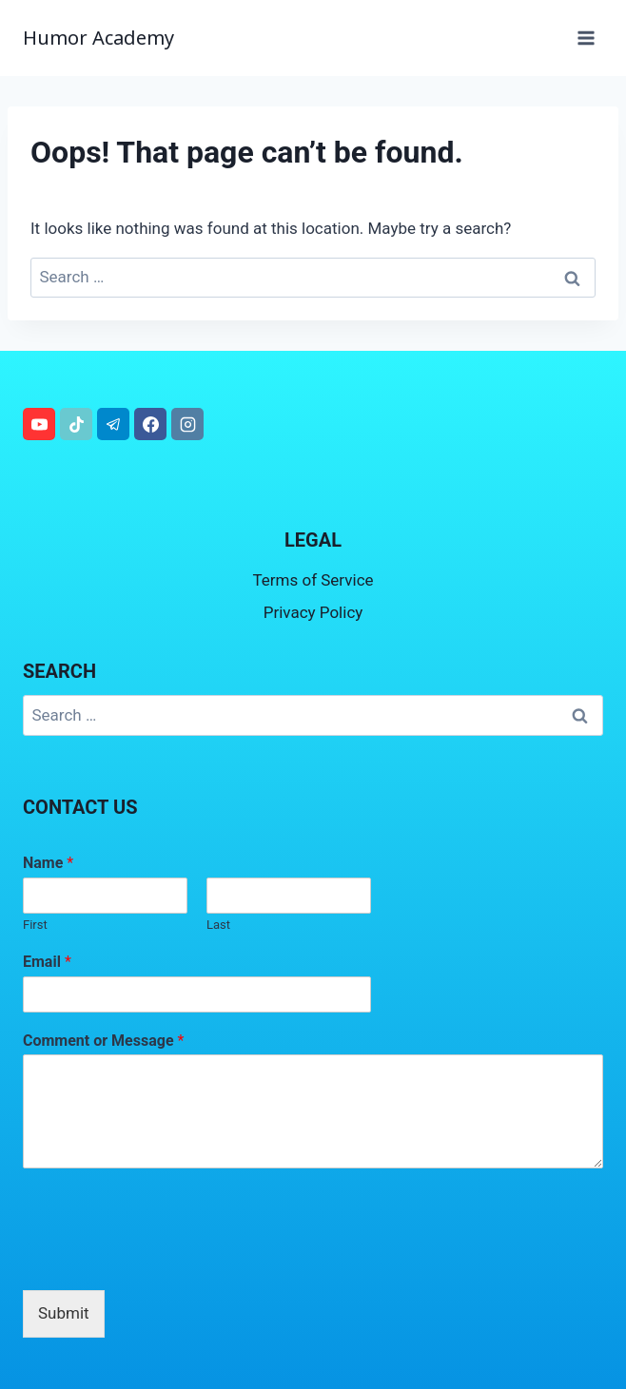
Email (47, 962)
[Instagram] (187, 424)
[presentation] (167, 1258)
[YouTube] (39, 424)
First (35, 924)
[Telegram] (113, 424)
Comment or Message (103, 1041)
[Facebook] (150, 424)
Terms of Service (312, 579)
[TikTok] (76, 424)
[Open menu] (585, 37)
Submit (63, 1312)
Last (218, 924)
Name (48, 863)
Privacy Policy (313, 612)
